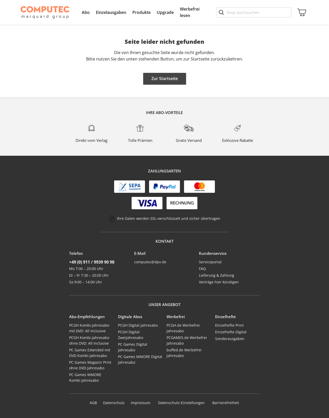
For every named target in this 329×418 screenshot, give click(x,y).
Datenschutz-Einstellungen (181, 402)
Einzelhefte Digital (230, 331)
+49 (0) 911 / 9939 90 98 (91, 262)
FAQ (202, 268)
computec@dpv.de (150, 261)
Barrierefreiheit (225, 402)
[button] (86, 12)
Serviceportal (210, 261)
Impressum (140, 402)
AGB (93, 402)
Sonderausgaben (229, 338)
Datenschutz (114, 402)
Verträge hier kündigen (219, 282)
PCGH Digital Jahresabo (138, 325)
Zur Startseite (164, 78)
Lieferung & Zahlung (216, 275)
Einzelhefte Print (229, 325)
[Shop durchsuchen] (253, 12)
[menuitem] (86, 12)
